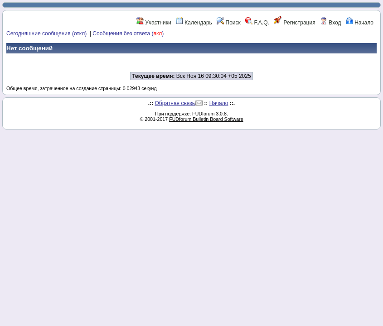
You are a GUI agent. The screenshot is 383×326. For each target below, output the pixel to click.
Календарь (194, 22)
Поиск (229, 22)
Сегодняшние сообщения (46, 33)
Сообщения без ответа (128, 33)
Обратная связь (175, 103)
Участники (153, 22)
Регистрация (294, 22)
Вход (330, 22)
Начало (359, 22)
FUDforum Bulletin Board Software (206, 119)
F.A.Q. (257, 22)
